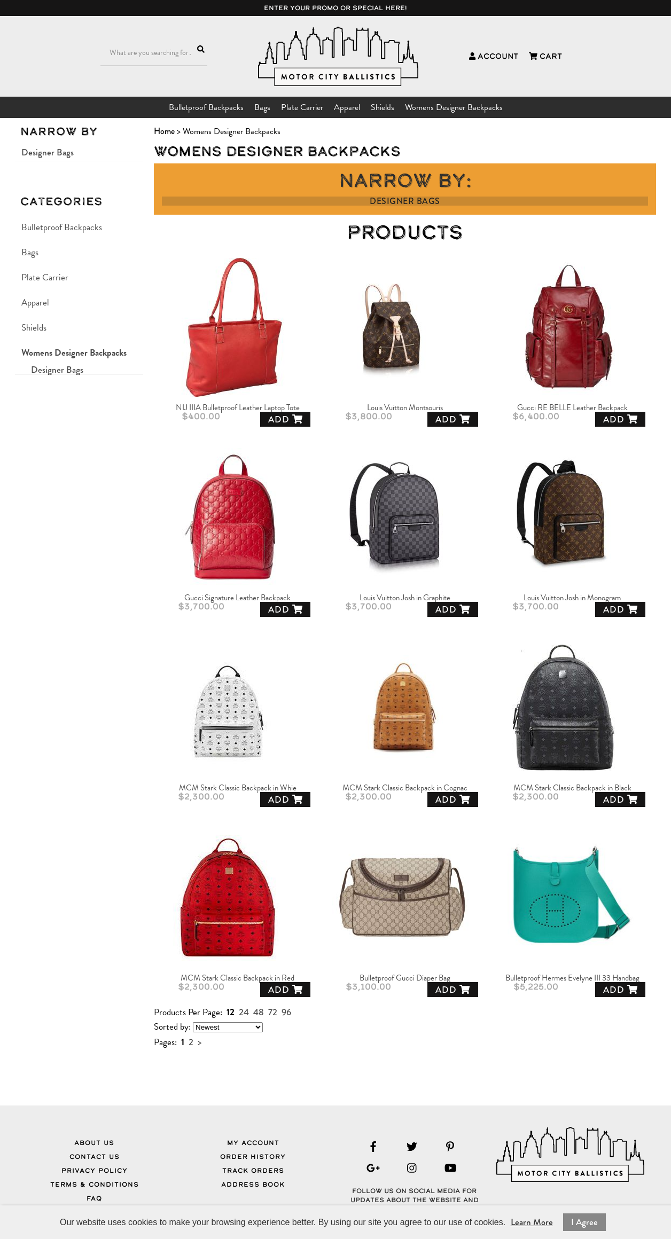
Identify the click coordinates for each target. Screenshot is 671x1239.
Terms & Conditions (94, 1184)
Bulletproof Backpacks (206, 107)
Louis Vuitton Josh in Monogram (572, 598)
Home (164, 131)
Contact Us (94, 1156)
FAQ (94, 1198)
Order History (253, 1156)
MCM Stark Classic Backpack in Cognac (404, 788)
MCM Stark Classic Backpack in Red (237, 978)
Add (285, 419)
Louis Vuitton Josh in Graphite (405, 598)
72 (272, 1012)
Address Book (253, 1184)
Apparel (347, 107)
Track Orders (253, 1170)
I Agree (584, 1222)
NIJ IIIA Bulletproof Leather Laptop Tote (238, 408)
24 (244, 1012)
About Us (94, 1143)
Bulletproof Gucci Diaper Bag (405, 978)
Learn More (532, 1222)
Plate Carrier (302, 107)
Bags (262, 107)
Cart (545, 56)
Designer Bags (47, 152)
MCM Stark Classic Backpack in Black (572, 788)
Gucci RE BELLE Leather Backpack (572, 408)
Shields (382, 107)
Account (493, 56)
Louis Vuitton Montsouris (405, 408)
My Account (253, 1143)
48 (258, 1012)
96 (286, 1012)
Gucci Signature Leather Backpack (237, 598)
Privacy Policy (94, 1170)
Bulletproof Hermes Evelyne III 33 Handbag (572, 978)
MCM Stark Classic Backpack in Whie (238, 788)
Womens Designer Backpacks (454, 107)
